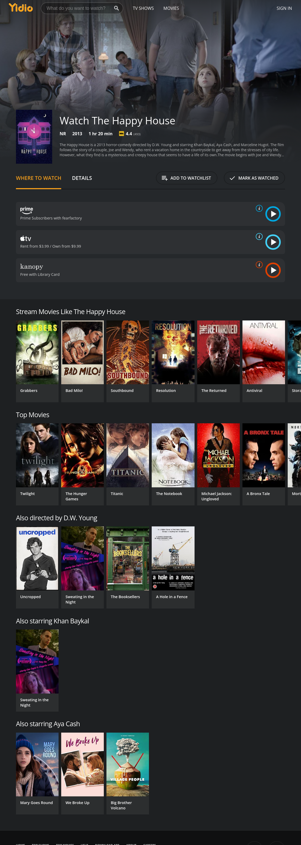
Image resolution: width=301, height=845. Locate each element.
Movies (171, 8)
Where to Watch (38, 177)
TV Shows (143, 8)
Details (82, 177)
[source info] (258, 208)
